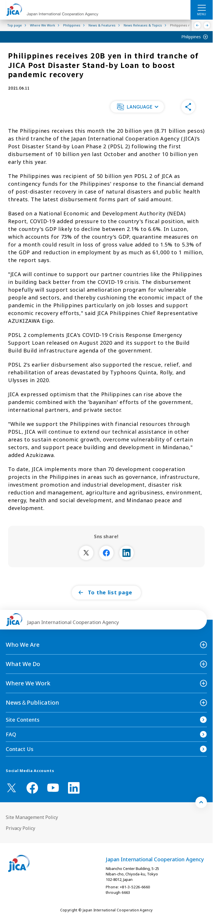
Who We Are (22, 644)
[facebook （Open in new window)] (32, 788)
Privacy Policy (20, 828)
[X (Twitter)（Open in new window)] (11, 787)
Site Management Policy (32, 817)
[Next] (207, 25)
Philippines (191, 36)
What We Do (23, 664)
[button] (137, 107)
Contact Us (19, 749)
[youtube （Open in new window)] (53, 788)
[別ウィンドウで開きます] (86, 553)
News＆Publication (32, 702)
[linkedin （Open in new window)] (74, 788)
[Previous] (197, 25)
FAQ (11, 734)
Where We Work (28, 683)
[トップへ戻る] (201, 802)
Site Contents (22, 719)
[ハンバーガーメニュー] (201, 7)
